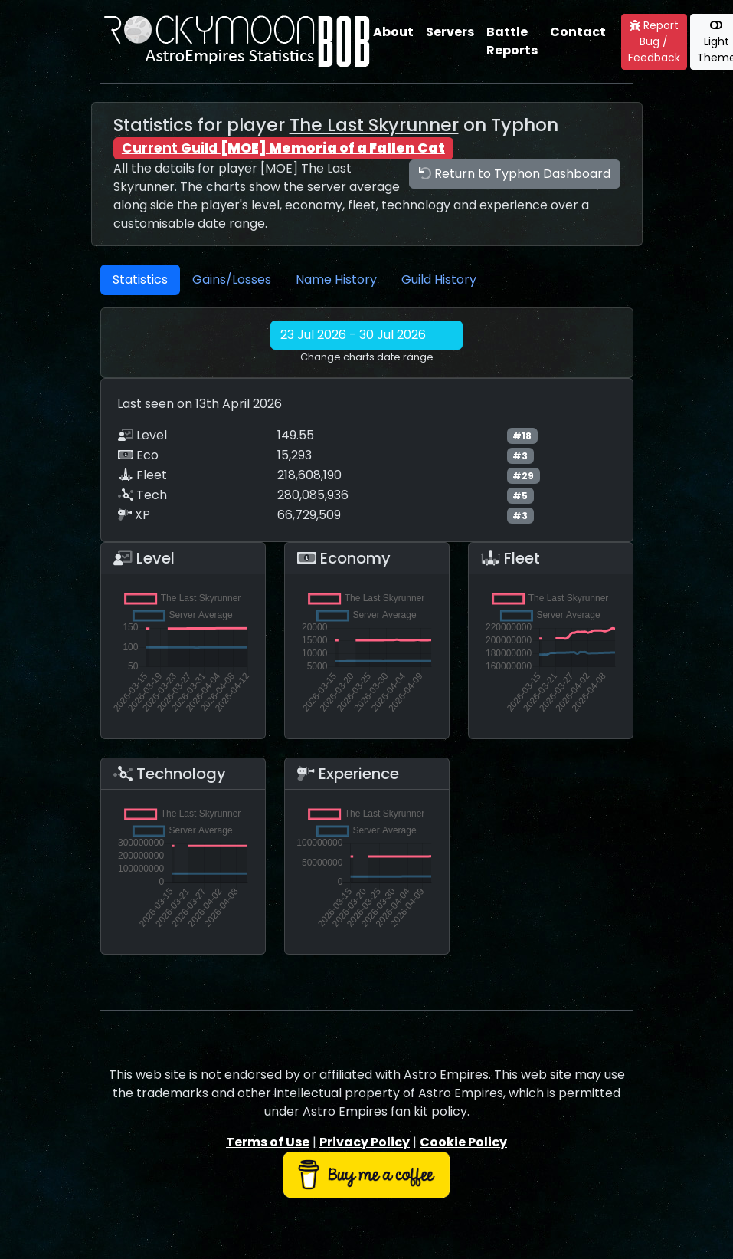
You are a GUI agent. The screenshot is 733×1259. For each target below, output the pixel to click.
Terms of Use (267, 1142)
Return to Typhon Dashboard (514, 173)
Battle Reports (512, 41)
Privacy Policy (364, 1142)
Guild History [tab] (438, 279)
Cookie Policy (463, 1142)
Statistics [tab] (140, 279)
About (393, 32)
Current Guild (283, 148)
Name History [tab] (336, 279)
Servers (450, 32)
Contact (578, 32)
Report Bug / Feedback (654, 41)
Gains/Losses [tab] (231, 279)
